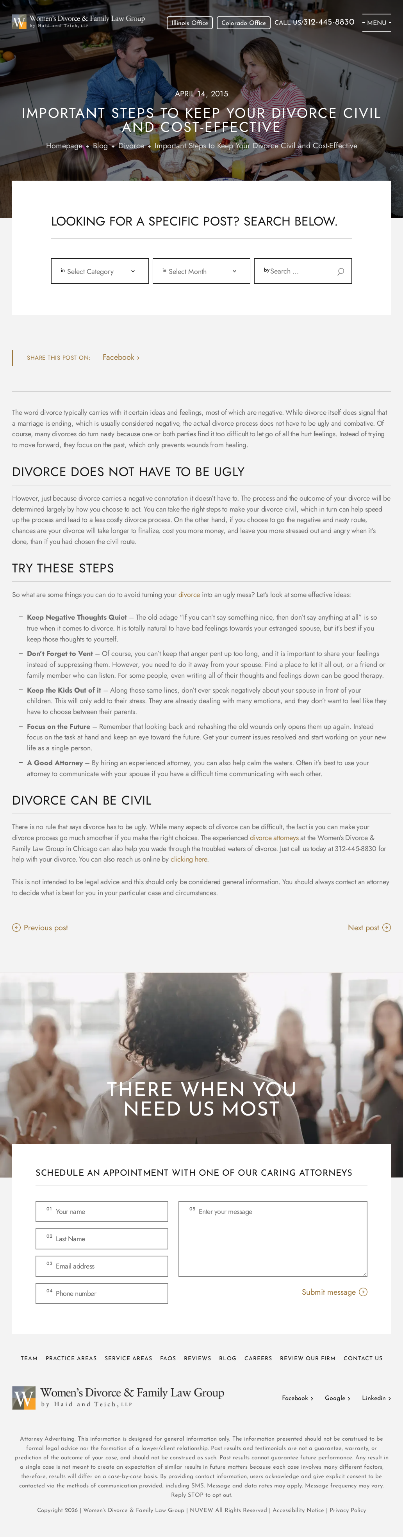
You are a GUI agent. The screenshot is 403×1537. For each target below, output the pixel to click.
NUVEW (201, 1511)
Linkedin (374, 1398)
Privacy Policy (348, 1511)
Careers (258, 1359)
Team (29, 1359)
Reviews (197, 1359)
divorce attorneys (274, 838)
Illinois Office (189, 23)
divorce (189, 595)
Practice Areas (71, 1359)
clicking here (189, 859)
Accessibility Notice (299, 1511)
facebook (118, 357)
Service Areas (128, 1359)
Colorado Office (243, 23)
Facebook (295, 1398)
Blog (228, 1359)
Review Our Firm (308, 1359)
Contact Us (363, 1359)
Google (335, 1398)
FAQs (168, 1359)
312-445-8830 (329, 22)
